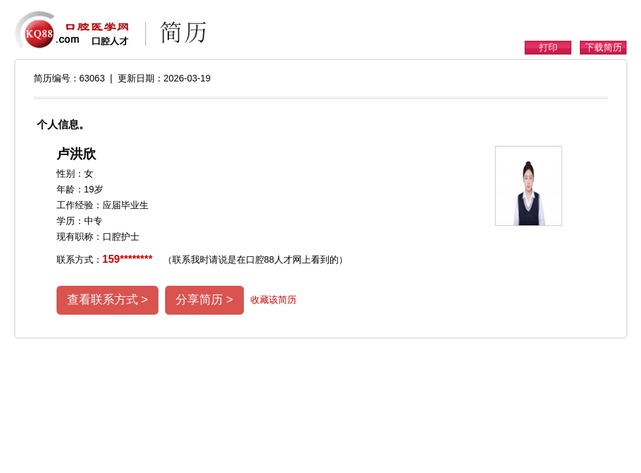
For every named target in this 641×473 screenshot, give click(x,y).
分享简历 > (204, 299)
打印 (548, 47)
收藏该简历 (273, 299)
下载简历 (603, 47)
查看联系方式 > (108, 299)
